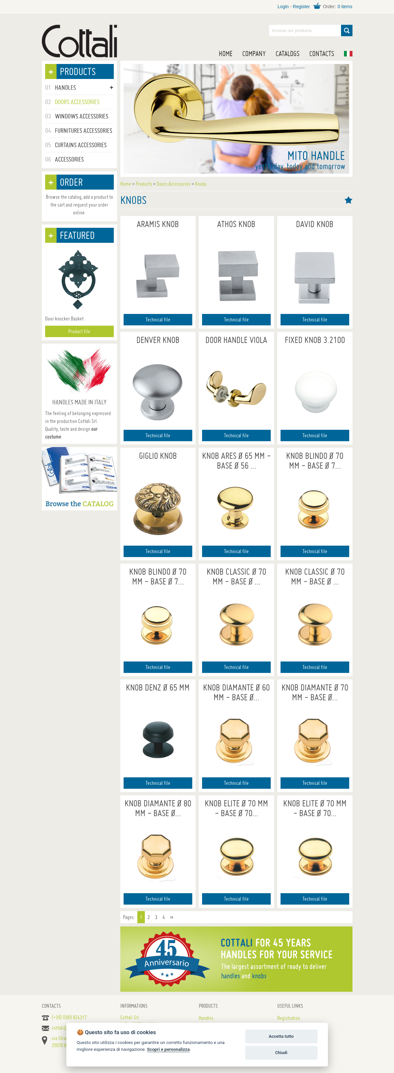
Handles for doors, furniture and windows (79, 41)
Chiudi (281, 1052)
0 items (344, 6)
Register (301, 6)
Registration (288, 1018)
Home (225, 53)
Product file (79, 331)
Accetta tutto (281, 1036)
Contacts (321, 53)
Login (283, 6)
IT (348, 53)
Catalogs (288, 53)
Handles (206, 1018)
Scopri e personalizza (168, 1049)
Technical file (158, 319)
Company (254, 53)
